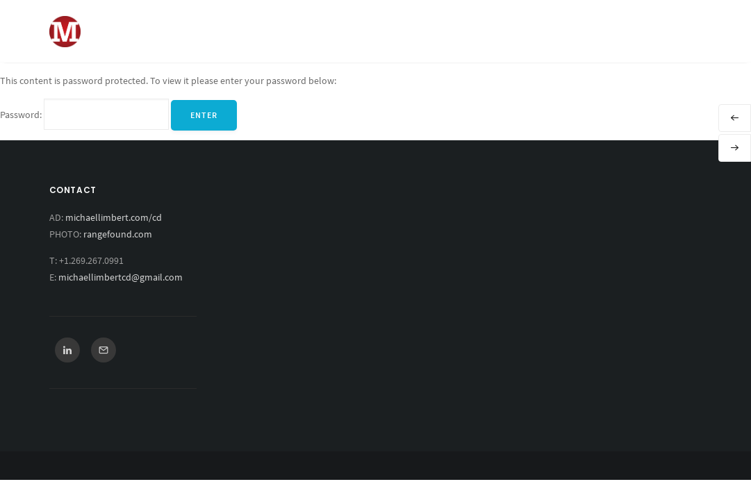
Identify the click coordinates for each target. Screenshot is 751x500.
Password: (84, 114)
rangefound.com (117, 234)
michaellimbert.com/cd (113, 217)
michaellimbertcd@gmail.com (120, 277)
